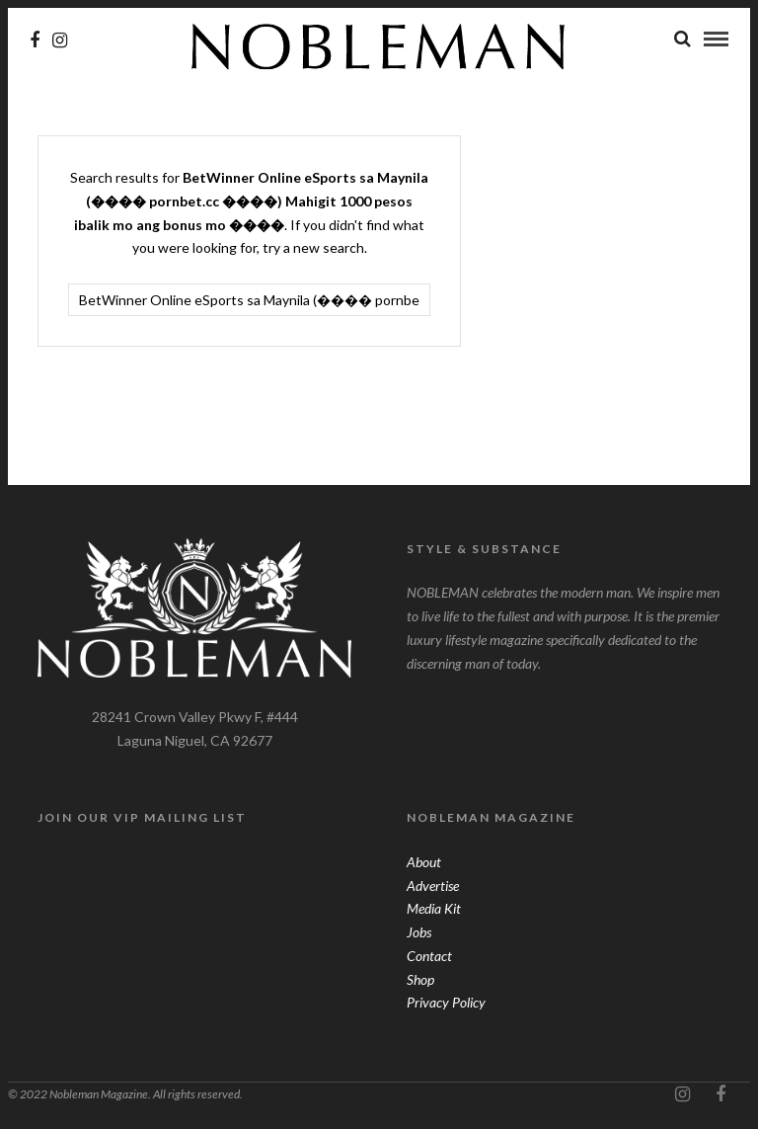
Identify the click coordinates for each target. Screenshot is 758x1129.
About (424, 863)
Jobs (419, 934)
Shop (420, 981)
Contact (429, 957)
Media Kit (434, 910)
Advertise (433, 887)
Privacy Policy (446, 1004)
